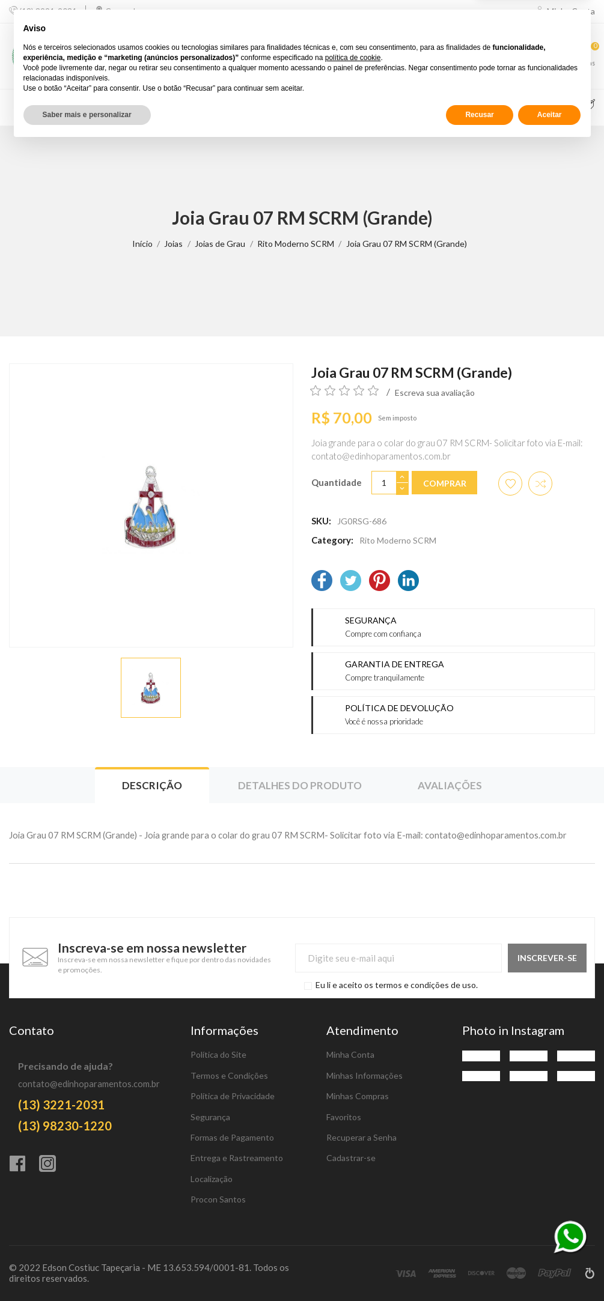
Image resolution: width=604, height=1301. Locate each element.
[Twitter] (350, 581)
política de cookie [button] (353, 1212)
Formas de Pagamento (232, 1137)
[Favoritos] (542, 56)
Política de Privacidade (233, 1096)
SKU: (321, 520)
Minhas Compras (357, 1096)
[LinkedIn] (408, 581)
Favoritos (343, 1117)
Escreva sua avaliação (435, 392)
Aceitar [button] (549, 1269)
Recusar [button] (479, 1269)
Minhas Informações (364, 1075)
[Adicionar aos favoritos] (510, 484)
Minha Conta (350, 1054)
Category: (332, 540)
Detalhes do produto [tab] (300, 785)
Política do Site (218, 1054)
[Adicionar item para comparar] (540, 484)
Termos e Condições (229, 1075)
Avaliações (450, 785)
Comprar (444, 483)
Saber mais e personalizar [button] (87, 1269)
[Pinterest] (379, 581)
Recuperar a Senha (361, 1137)
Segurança (210, 1117)
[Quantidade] (384, 482)
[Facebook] (321, 581)
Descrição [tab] (152, 785)
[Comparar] (496, 56)
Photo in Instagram (513, 1030)
